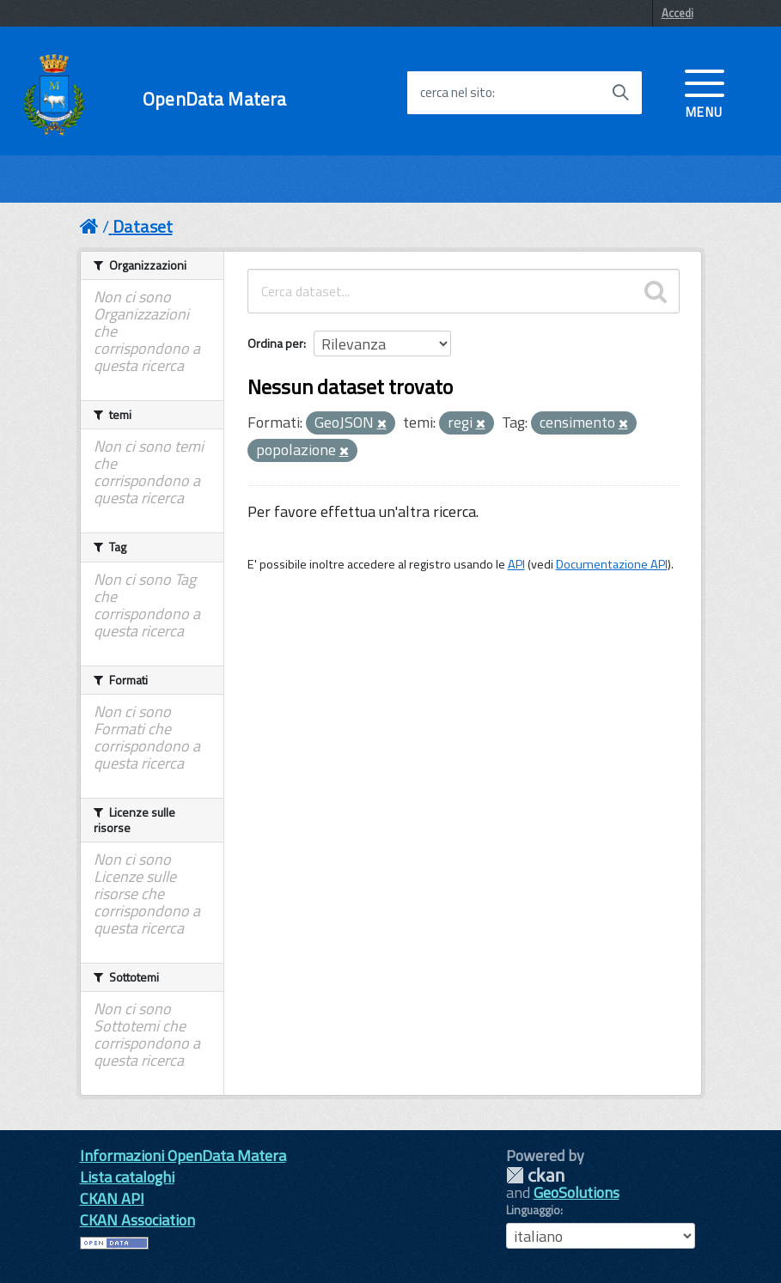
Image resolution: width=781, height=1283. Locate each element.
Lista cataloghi (127, 1177)
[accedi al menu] (704, 92)
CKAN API (112, 1198)
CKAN (535, 1175)
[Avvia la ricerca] (620, 92)
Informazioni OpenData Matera (183, 1155)
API (516, 564)
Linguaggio (533, 1210)
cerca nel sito (456, 92)
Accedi (677, 12)
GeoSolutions (576, 1192)
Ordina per (275, 343)
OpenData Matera (214, 99)
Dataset (143, 226)
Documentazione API (612, 564)
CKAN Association (137, 1219)
